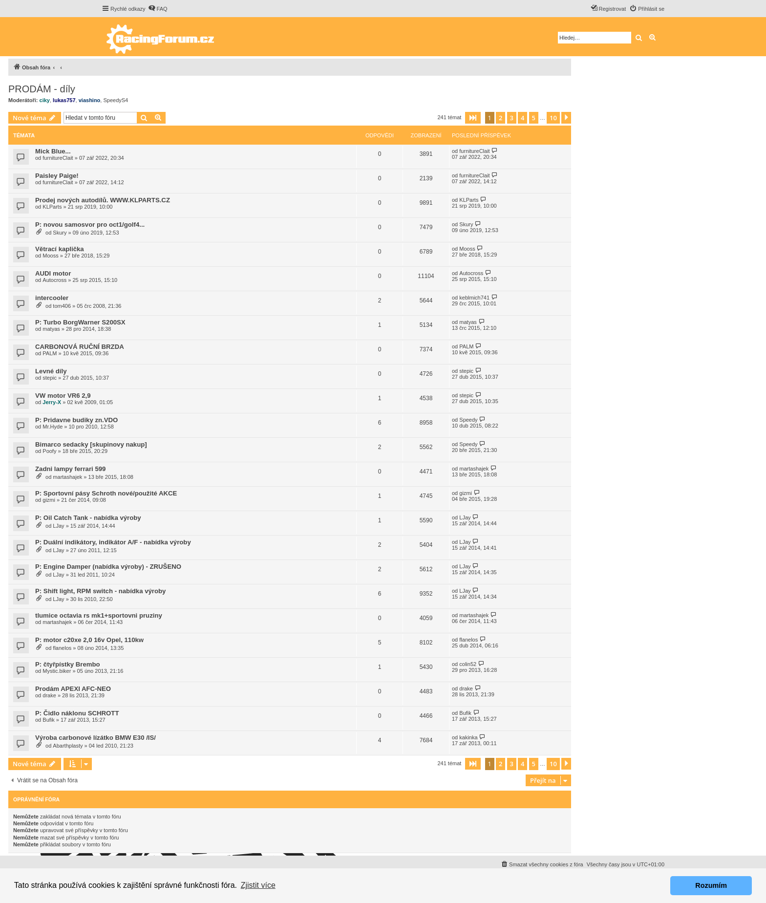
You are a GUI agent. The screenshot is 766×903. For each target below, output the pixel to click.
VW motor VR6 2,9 (63, 395)
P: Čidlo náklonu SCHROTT (77, 713)
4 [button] (522, 117)
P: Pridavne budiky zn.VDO (76, 420)
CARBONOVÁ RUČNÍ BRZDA (79, 346)
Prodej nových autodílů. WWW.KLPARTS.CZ (102, 200)
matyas (51, 329)
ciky (45, 100)
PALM (50, 353)
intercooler (51, 297)
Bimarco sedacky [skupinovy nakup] (91, 444)
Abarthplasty (68, 746)
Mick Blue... (53, 151)
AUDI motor (53, 273)
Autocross (54, 280)
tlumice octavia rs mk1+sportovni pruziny (98, 615)
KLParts (52, 207)
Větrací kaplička (59, 249)
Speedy (468, 420)
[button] (473, 118)
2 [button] (500, 117)
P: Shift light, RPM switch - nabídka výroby (100, 591)
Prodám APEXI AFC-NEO (73, 688)
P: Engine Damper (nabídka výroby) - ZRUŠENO (108, 566)
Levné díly (51, 371)
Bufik (48, 720)
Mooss (50, 255)
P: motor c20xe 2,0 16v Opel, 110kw (89, 640)
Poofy (49, 451)
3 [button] (511, 117)
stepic (50, 378)
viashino (90, 100)
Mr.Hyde (53, 427)
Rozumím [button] (711, 885)
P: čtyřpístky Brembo (67, 664)
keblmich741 (474, 298)
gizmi (49, 500)
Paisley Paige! (57, 175)
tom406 (62, 306)
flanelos (62, 648)
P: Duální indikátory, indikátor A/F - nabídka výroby (113, 542)
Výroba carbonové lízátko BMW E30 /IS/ (95, 737)
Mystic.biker (57, 671)
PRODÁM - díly (41, 89)
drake (49, 695)
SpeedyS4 (115, 100)
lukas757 (64, 100)
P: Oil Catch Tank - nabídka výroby (88, 517)
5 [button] (533, 117)
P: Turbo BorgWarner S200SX (80, 322)
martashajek (67, 477)
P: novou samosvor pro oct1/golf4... (90, 224)
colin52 (467, 664)
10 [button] (553, 117)
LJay (58, 526)
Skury (59, 233)
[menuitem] (158, 9)
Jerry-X (52, 402)
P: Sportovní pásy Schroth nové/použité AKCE (106, 493)
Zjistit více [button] (258, 885)
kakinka (468, 737)
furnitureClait (58, 158)
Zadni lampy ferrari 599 (70, 469)
